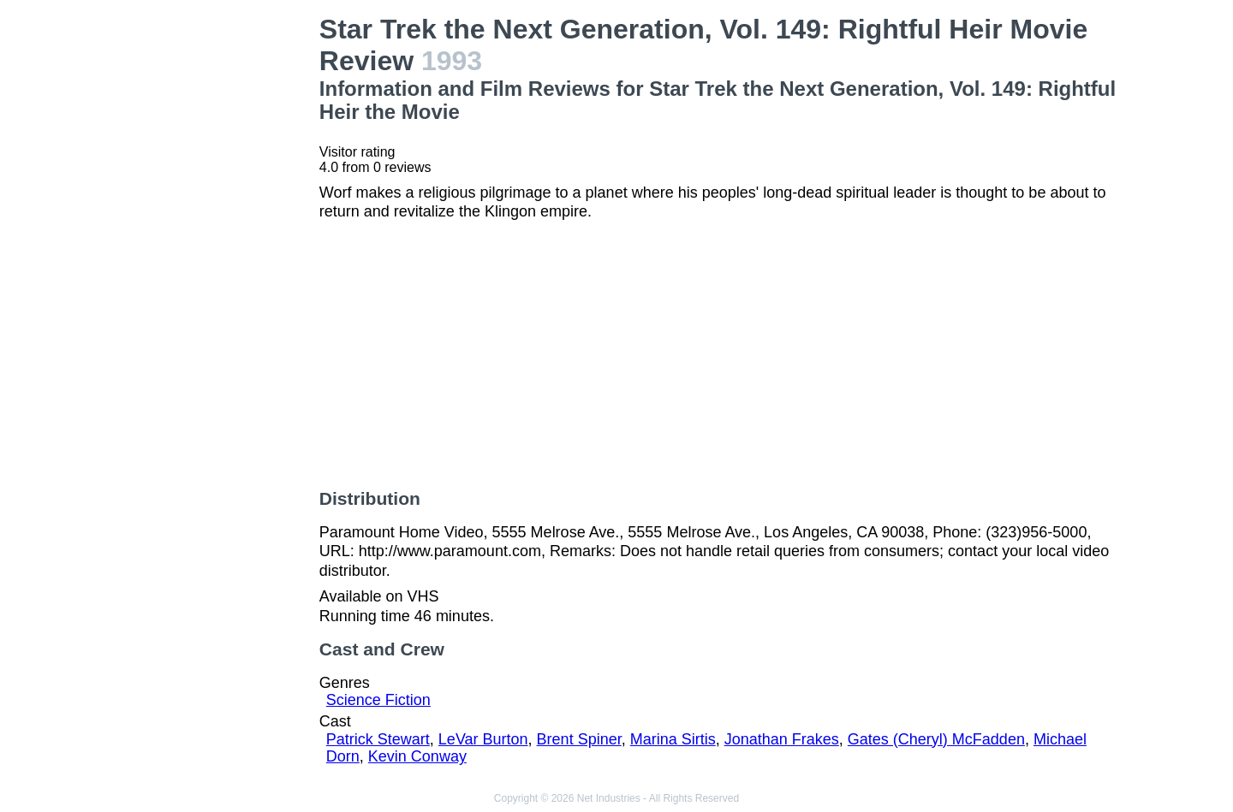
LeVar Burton (483, 739)
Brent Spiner (579, 739)
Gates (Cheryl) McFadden (936, 739)
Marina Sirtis (673, 739)
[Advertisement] (214, 270)
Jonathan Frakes (781, 739)
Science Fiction (378, 699)
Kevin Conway (417, 756)
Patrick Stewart (378, 739)
